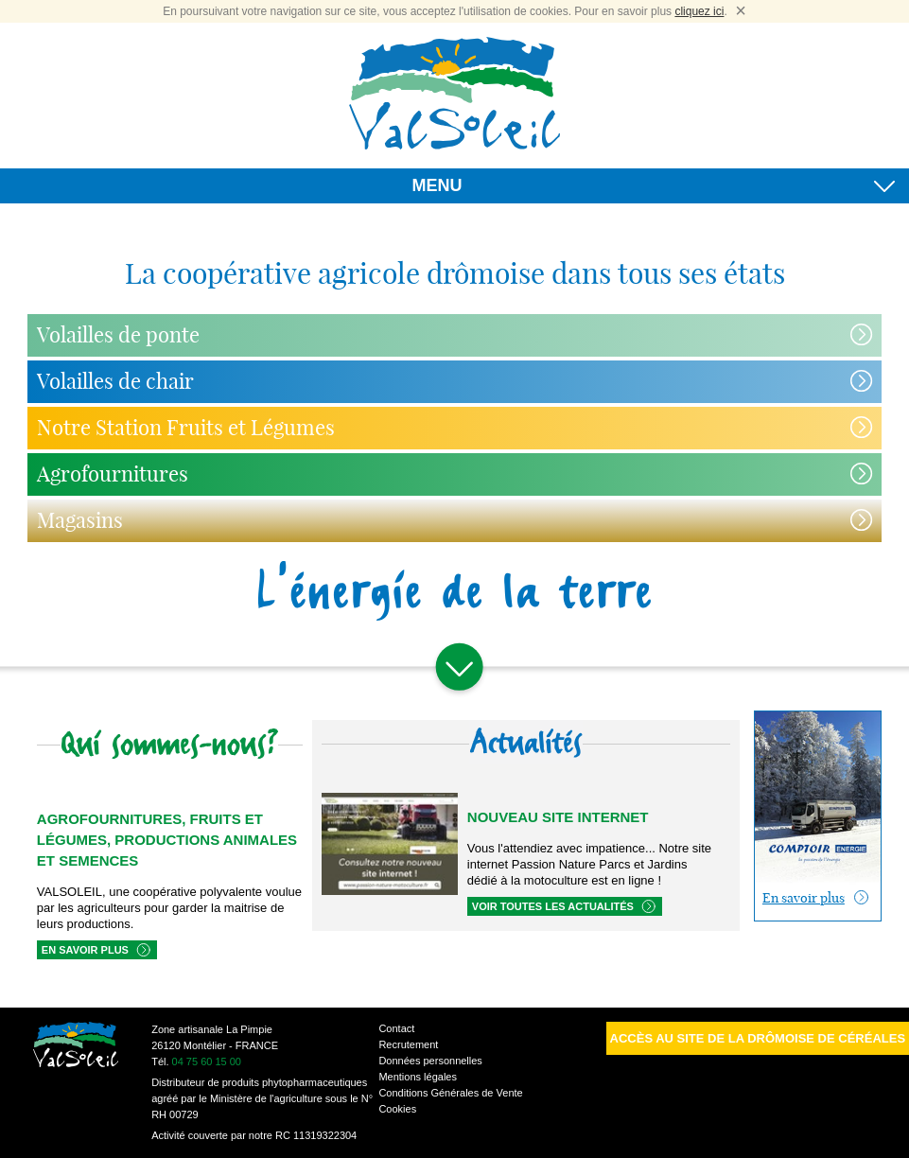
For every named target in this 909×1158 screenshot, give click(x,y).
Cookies (397, 1108)
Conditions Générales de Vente (450, 1092)
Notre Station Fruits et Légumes (186, 427)
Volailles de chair (115, 381)
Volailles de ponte (118, 335)
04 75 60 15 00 (206, 1061)
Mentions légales (417, 1076)
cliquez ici (699, 11)
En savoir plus (85, 950)
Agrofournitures (112, 474)
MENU (653, 189)
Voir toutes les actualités (553, 906)
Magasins (80, 520)
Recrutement (408, 1044)
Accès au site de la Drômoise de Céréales (758, 1038)
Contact (396, 1028)
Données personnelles (429, 1060)
